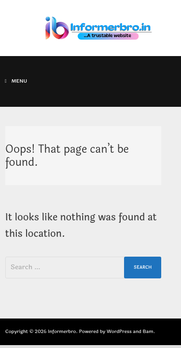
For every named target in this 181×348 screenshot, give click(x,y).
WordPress (119, 331)
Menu (16, 81)
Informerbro (62, 331)
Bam (148, 331)
